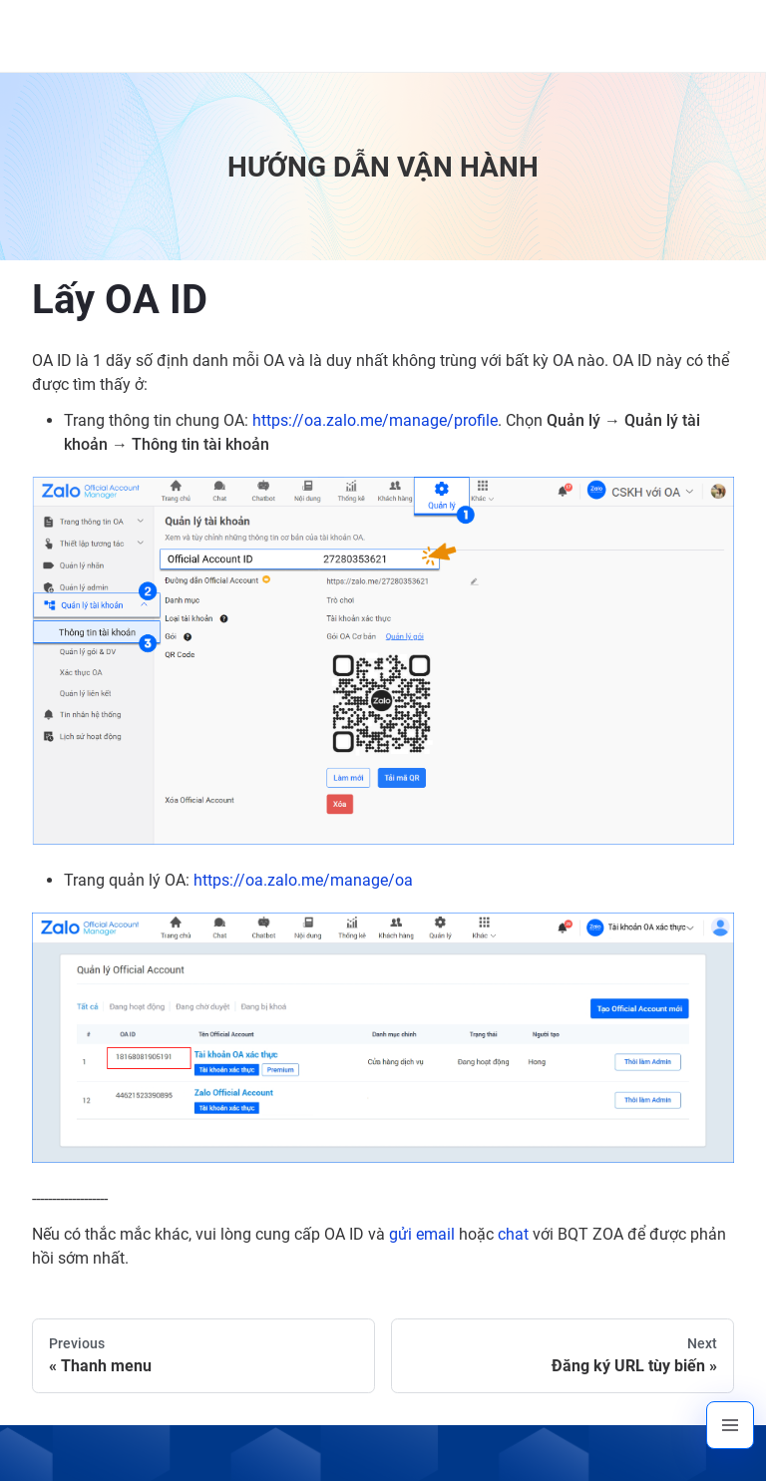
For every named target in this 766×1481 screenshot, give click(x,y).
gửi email (422, 1234)
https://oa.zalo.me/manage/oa (303, 880)
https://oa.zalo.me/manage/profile (375, 420)
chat (513, 1234)
